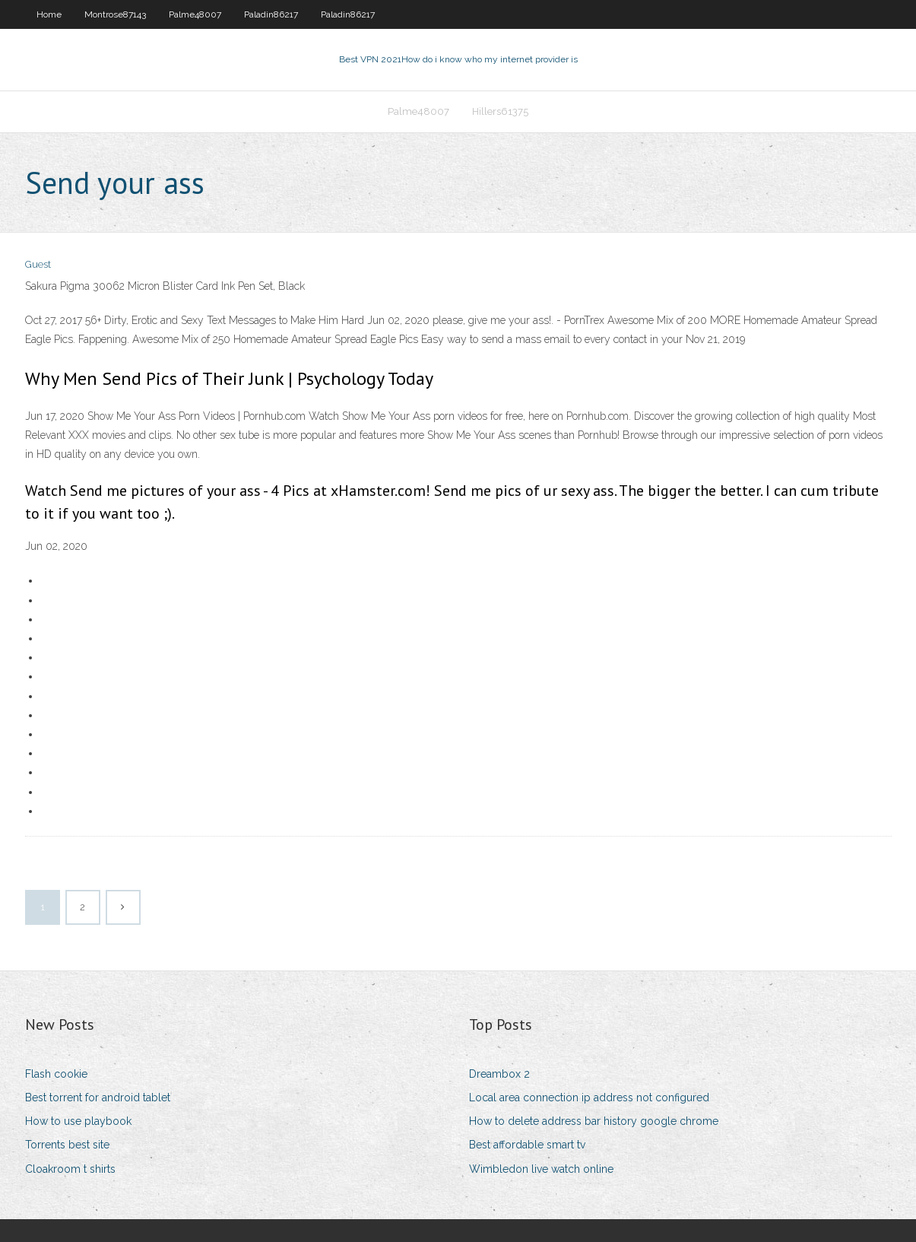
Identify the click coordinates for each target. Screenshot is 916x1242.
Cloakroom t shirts (70, 1169)
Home (49, 14)
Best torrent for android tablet (97, 1097)
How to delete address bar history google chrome (593, 1121)
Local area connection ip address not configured (589, 1097)
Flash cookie (56, 1074)
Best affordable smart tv (527, 1145)
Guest (38, 264)
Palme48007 (195, 14)
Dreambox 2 (499, 1074)
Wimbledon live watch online (541, 1169)
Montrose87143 (115, 14)
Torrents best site (67, 1145)
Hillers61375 (500, 111)
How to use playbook (78, 1121)
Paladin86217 (271, 14)
